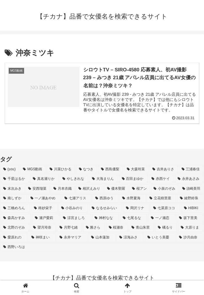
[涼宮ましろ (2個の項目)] (75, 218)
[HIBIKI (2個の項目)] (192, 208)
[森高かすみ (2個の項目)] (16, 218)
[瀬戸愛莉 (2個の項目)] (45, 218)
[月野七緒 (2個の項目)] (69, 227)
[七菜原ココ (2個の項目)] (165, 208)
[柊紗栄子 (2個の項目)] (44, 208)
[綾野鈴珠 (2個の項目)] (190, 198)
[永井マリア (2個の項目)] (72, 237)
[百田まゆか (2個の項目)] (133, 179)
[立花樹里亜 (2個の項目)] (161, 198)
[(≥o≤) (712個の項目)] (10, 169)
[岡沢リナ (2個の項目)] (136, 208)
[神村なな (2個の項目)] (105, 218)
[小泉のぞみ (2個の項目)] (164, 188)
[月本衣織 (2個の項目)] (63, 188)
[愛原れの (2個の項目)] (14, 237)
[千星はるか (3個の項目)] (15, 179)
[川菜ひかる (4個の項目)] (61, 169)
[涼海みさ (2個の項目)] (130, 237)
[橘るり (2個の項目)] (166, 227)
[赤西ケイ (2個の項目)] (161, 179)
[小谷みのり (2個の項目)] (73, 208)
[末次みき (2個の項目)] (12, 188)
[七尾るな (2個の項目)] (133, 218)
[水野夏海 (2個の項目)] (133, 198)
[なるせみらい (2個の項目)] (105, 208)
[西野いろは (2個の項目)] (102, 247)
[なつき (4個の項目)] (86, 169)
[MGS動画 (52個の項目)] (33, 169)
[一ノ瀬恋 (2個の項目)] (161, 218)
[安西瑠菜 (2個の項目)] (37, 188)
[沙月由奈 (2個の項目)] (189, 237)
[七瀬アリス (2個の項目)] (76, 198)
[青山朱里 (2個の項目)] (141, 227)
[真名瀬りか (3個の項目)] (44, 179)
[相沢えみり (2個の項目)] (89, 188)
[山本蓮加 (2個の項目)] (102, 237)
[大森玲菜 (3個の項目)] (136, 169)
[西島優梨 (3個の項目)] (110, 169)
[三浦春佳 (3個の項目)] (191, 169)
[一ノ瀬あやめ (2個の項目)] (44, 198)
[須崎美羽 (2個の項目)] (191, 188)
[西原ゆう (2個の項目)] (106, 198)
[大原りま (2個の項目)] (190, 227)
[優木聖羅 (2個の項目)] (116, 188)
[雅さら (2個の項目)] (94, 227)
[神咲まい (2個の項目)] (42, 237)
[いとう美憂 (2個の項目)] (160, 237)
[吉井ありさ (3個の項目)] (164, 169)
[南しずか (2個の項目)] (14, 198)
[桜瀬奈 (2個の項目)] (117, 227)
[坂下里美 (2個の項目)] (189, 218)
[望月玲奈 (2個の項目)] (43, 227)
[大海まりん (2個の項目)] (103, 179)
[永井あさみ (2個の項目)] (189, 179)
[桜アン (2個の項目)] (139, 188)
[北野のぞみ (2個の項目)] (15, 227)
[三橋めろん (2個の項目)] (15, 208)
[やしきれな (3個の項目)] (74, 179)
